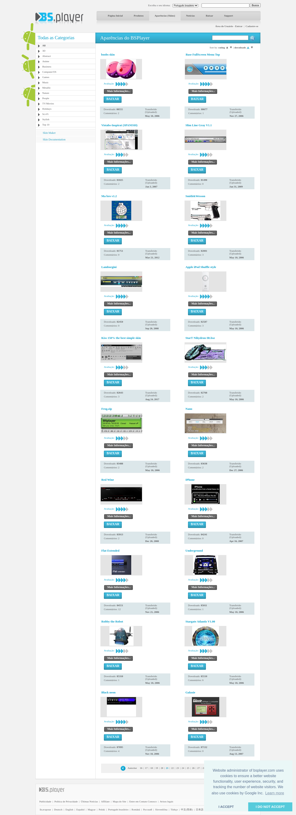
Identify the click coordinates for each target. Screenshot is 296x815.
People (45, 98)
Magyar (91, 809)
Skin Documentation (54, 139)
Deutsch (58, 809)
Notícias (190, 15)
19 (157, 768)
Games (45, 77)
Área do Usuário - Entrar (228, 26)
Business (46, 66)
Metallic (46, 87)
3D (43, 50)
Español (80, 809)
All (44, 45)
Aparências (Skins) (165, 15)
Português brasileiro (118, 809)
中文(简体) (187, 809)
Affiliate (105, 801)
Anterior (132, 768)
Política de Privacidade (66, 801)
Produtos (139, 15)
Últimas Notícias (89, 801)
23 (177, 768)
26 (193, 768)
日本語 (199, 809)
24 (183, 768)
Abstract (46, 56)
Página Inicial (115, 15)
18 (151, 768)
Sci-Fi (45, 114)
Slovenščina (161, 809)
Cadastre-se (252, 26)
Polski (102, 809)
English (69, 809)
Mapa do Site (119, 801)
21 (167, 768)
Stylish (45, 119)
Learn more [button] (274, 793)
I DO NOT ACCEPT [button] (270, 807)
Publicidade (45, 801)
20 (162, 768)
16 (141, 768)
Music (45, 82)
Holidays (46, 108)
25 (188, 768)
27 (198, 768)
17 (146, 768)
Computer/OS (49, 71)
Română (136, 809)
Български (45, 809)
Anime (45, 61)
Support (228, 15)
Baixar (209, 15)
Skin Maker (49, 132)
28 (203, 768)
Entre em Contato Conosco (143, 801)
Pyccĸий (147, 809)
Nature (45, 93)
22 (172, 768)
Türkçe (174, 809)
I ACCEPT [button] (226, 807)
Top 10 (45, 124)
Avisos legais (166, 801)
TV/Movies (48, 103)
